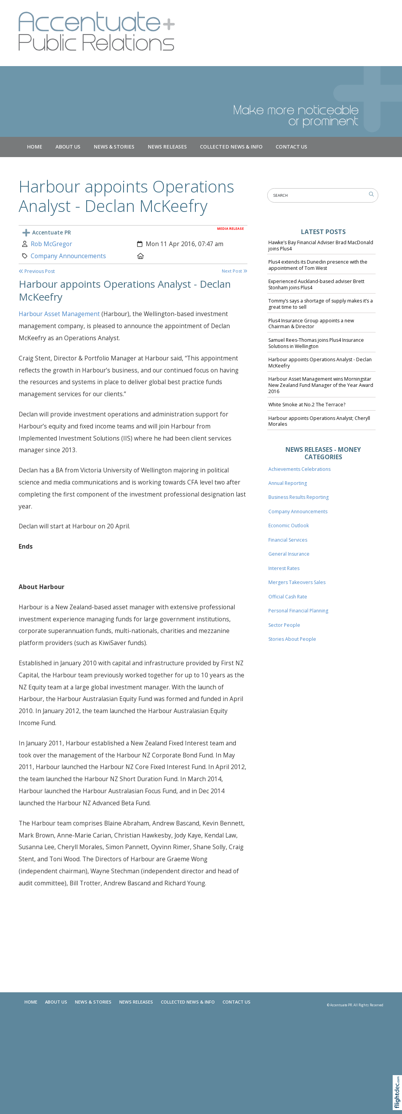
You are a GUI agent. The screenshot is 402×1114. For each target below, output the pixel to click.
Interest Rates (283, 568)
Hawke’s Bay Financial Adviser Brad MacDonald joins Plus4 (320, 245)
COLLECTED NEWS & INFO (231, 146)
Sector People (284, 625)
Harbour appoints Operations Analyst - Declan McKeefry (320, 362)
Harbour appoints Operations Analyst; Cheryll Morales (319, 421)
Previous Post (37, 271)
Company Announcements (68, 256)
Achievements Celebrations (299, 469)
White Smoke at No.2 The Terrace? (306, 404)
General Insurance (289, 554)
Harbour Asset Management (60, 314)
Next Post (234, 271)
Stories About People (292, 639)
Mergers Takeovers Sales (296, 582)
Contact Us (291, 146)
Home (34, 146)
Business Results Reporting (298, 497)
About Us (68, 146)
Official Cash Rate (287, 596)
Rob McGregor (51, 244)
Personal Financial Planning (298, 610)
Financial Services (287, 540)
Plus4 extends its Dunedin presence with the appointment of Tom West (317, 265)
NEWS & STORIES (114, 146)
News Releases (167, 146)
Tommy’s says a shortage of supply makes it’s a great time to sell (320, 303)
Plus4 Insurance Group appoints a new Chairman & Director (311, 323)
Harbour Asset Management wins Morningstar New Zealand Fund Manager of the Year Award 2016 (320, 385)
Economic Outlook (288, 525)
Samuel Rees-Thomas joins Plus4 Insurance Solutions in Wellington (316, 343)
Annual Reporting (287, 483)
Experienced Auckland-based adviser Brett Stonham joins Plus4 (316, 284)
